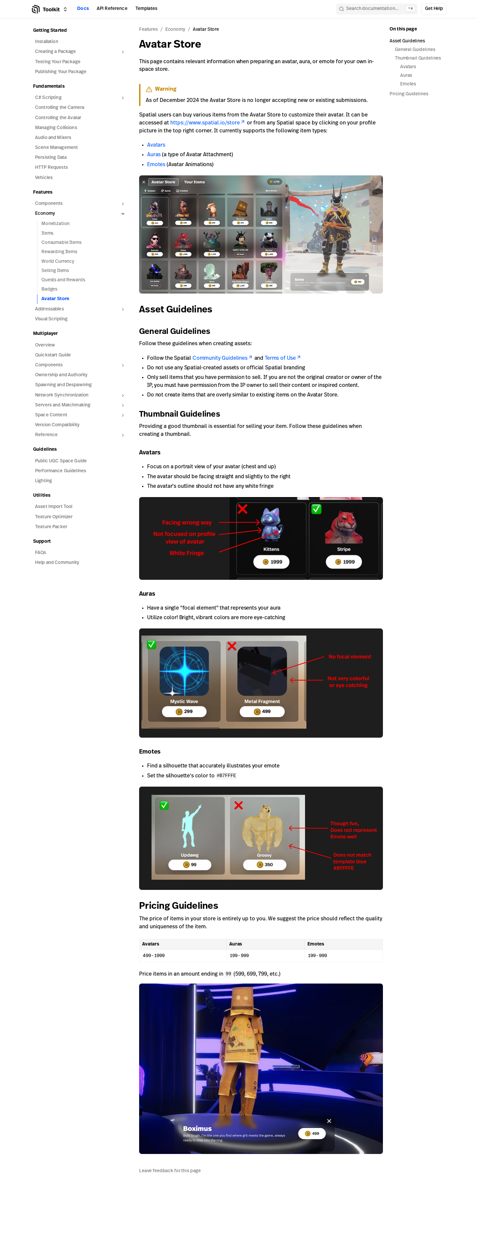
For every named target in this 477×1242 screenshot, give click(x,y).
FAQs (40, 552)
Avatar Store (55, 299)
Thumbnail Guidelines (183, 415)
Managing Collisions (56, 127)
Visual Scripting (51, 319)
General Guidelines (178, 332)
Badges (49, 289)
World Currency (57, 261)
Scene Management (56, 147)
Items (47, 233)
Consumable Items (61, 242)
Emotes (156, 164)
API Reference (112, 8)
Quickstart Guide (53, 355)
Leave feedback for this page (170, 1171)
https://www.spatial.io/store (207, 123)
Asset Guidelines (180, 310)
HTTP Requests (51, 167)
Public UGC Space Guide (61, 461)
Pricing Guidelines (183, 906)
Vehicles (44, 177)
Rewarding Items (59, 252)
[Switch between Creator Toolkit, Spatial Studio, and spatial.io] (65, 9)
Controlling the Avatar (58, 117)
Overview (45, 345)
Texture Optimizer (54, 517)
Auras (154, 155)
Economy (175, 29)
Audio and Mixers (53, 137)
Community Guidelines (222, 358)
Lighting (43, 481)
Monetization (55, 223)
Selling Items (55, 270)
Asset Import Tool (53, 506)
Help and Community (57, 562)
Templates (146, 8)
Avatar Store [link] (206, 29)
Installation (46, 41)
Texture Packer (51, 527)
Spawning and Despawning (63, 385)
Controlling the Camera (59, 107)
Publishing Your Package (60, 71)
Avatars (156, 145)
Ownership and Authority (61, 375)
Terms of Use (283, 358)
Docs (83, 8)
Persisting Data (51, 157)
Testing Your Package (57, 62)
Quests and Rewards (63, 280)
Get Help (434, 8)
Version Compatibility (57, 425)
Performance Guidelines (60, 471)
